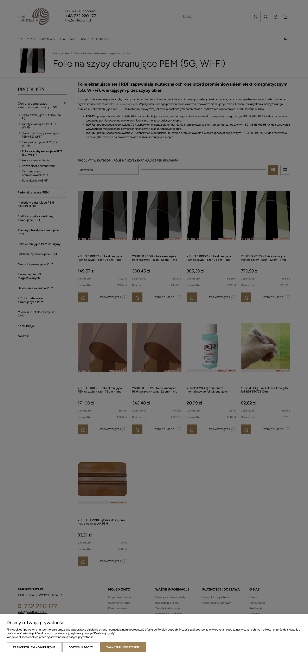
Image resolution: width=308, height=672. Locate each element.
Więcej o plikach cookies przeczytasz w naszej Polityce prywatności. (51, 637)
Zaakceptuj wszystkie (123, 647)
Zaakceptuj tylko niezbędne (34, 647)
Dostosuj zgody (81, 647)
